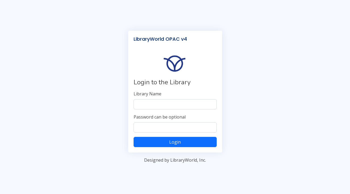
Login (175, 142)
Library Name (147, 94)
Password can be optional (160, 117)
